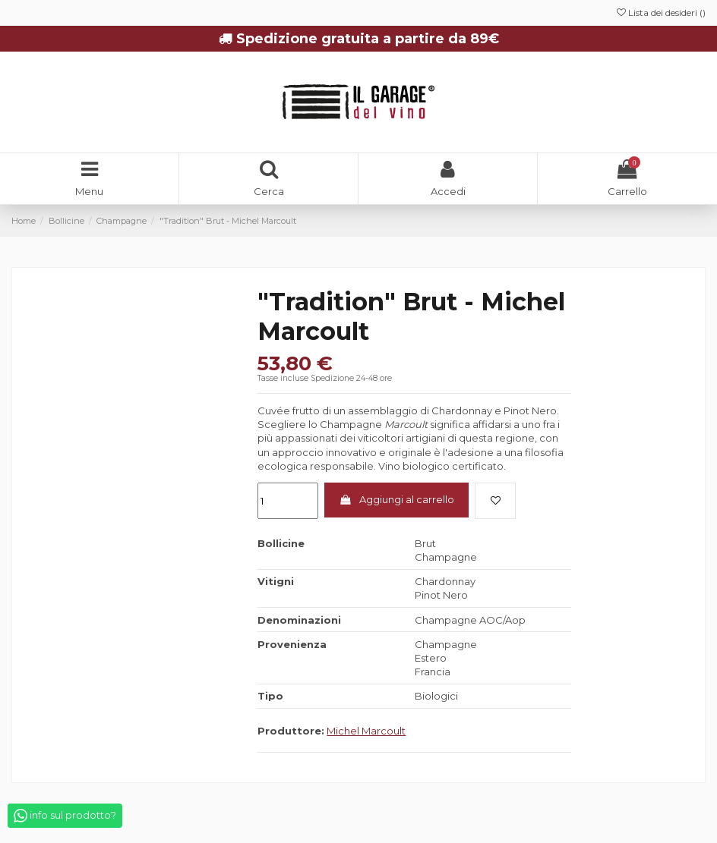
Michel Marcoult (366, 731)
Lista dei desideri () (661, 12)
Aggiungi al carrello (397, 499)
